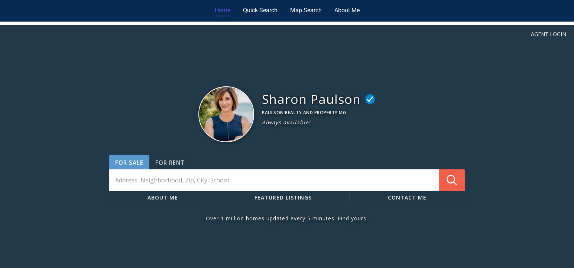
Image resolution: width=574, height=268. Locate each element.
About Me (347, 10)
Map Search (306, 10)
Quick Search (260, 10)
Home (222, 10)
